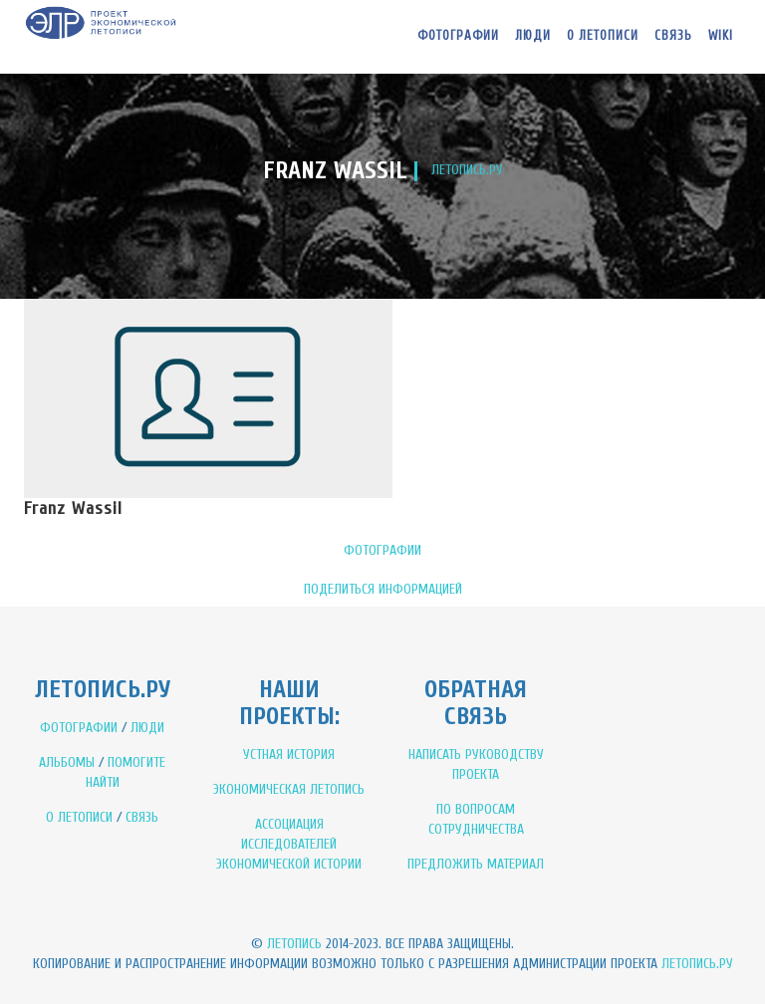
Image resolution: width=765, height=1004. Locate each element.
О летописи (602, 35)
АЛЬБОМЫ (67, 762)
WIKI (720, 35)
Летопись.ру (697, 963)
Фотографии (458, 35)
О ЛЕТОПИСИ (79, 817)
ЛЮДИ (147, 727)
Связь (673, 35)
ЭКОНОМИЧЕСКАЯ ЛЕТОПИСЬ (289, 789)
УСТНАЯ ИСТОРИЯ (289, 754)
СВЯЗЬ (142, 817)
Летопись (294, 943)
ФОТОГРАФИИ (382, 550)
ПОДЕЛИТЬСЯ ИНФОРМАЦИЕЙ (383, 589)
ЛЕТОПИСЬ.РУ (467, 169)
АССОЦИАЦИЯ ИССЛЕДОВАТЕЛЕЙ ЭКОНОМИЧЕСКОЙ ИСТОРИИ (289, 844)
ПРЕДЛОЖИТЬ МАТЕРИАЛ (475, 864)
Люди (533, 35)
